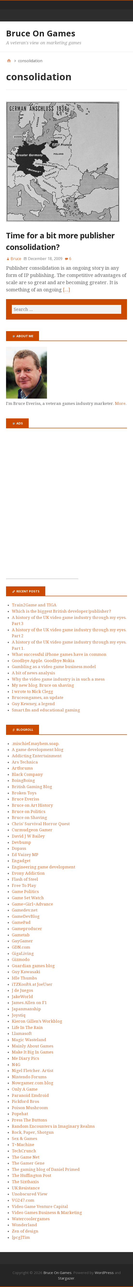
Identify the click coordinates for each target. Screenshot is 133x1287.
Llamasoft (22, 1033)
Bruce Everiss (25, 799)
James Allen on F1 (29, 1002)
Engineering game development (43, 867)
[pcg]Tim (21, 1237)
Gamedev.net (24, 910)
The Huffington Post (31, 1175)
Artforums (22, 768)
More (120, 403)
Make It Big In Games (32, 1052)
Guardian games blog (33, 965)
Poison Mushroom (30, 1107)
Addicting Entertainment (36, 755)
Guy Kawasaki (26, 971)
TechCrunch (24, 1150)
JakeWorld (22, 996)
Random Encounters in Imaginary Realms (53, 1126)
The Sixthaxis (25, 1181)
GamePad (21, 922)
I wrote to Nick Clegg (32, 691)
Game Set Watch (28, 897)
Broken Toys (24, 793)
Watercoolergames (31, 1218)
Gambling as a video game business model (54, 666)
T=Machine (23, 1144)
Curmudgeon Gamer (32, 829)
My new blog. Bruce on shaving (43, 685)
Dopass (19, 848)
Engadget (21, 860)
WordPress (104, 1272)
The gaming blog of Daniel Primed (46, 1169)
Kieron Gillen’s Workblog (37, 1021)
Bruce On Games (40, 33)
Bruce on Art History (32, 805)
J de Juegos (22, 990)
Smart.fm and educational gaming (46, 710)
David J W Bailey (28, 836)
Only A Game (25, 1089)
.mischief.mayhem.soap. (36, 743)
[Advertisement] (42, 506)
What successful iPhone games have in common (59, 654)
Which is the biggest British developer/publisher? (61, 611)
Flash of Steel (25, 879)
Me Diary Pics (25, 1058)
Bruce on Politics (28, 811)
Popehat (20, 1113)
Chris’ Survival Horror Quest (41, 823)
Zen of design (25, 1231)
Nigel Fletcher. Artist (32, 1070)
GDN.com (21, 947)
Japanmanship (26, 1008)
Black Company (27, 774)
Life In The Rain (27, 1027)
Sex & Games (24, 1138)
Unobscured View (29, 1194)
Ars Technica (25, 762)
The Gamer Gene (28, 1163)
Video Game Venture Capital (40, 1206)
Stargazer (66, 1278)
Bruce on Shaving (29, 817)
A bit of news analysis (33, 672)
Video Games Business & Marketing (47, 1212)
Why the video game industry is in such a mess (58, 679)
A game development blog (37, 749)
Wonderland (24, 1224)
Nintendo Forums (29, 1076)
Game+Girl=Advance (32, 904)
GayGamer (22, 940)
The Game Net (25, 1157)
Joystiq (19, 1015)
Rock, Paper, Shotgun (33, 1132)
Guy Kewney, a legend (33, 703)
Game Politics (25, 891)
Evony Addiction (28, 873)
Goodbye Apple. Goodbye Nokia (43, 660)
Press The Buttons (29, 1120)
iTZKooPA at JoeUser (32, 984)
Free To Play (24, 885)
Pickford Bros (25, 1101)
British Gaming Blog (32, 786)
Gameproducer (27, 928)
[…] (66, 290)
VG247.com (23, 1200)
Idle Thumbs (24, 978)
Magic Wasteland (29, 1039)
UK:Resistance (26, 1188)
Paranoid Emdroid (30, 1095)
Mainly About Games (32, 1046)
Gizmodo (21, 959)
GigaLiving (23, 953)
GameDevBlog (26, 916)
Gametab (21, 934)
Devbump (21, 842)
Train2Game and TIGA (34, 605)
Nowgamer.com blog (32, 1082)
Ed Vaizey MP (25, 854)
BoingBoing (23, 780)
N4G (16, 1064)
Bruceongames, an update (37, 697)
